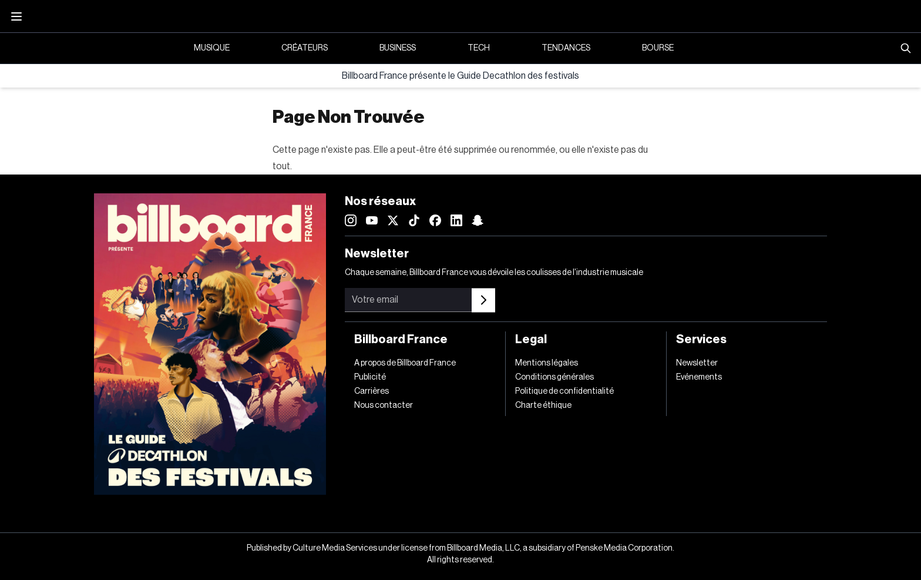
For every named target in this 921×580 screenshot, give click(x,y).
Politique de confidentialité (564, 391)
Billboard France (401, 340)
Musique (212, 48)
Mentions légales (546, 363)
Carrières (371, 391)
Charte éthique (543, 405)
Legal (531, 340)
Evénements (699, 377)
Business (397, 48)
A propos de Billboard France (405, 363)
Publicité (370, 377)
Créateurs (304, 48)
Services (701, 340)
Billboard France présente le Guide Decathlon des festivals (460, 76)
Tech (479, 48)
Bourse (658, 48)
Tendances (566, 48)
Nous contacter (383, 405)
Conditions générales (554, 377)
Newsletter (697, 363)
